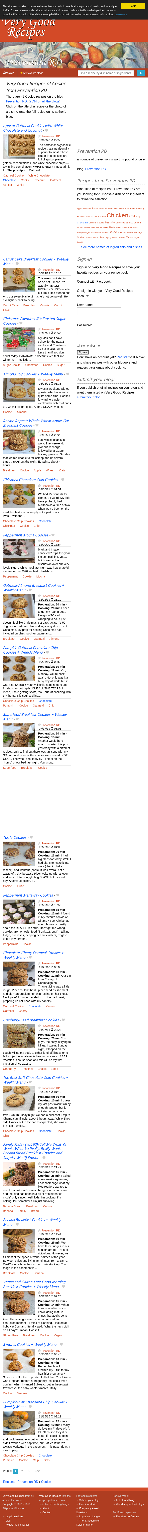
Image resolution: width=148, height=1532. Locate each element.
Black (121, 209)
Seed (54, 1068)
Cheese (102, 216)
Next (37, 1471)
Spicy (108, 238)
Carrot (58, 305)
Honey (125, 223)
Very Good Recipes (13, 1495)
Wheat (50, 470)
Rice (97, 232)
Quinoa (90, 232)
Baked (95, 208)
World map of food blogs (130, 1504)
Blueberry (140, 209)
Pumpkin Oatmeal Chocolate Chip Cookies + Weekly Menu (30, 650)
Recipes (8, 73)
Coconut (40, 180)
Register (123, 357)
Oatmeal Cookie (13, 175)
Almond (22, 412)
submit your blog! (89, 397)
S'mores (22, 1393)
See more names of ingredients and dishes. (112, 247)
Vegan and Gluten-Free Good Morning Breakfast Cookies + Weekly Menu (34, 1284)
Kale (131, 223)
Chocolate (9, 180)
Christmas (31, 365)
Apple (37, 470)
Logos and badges (89, 1516)
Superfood (9, 767)
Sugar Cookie (11, 365)
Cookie (25, 180)
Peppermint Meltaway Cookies (28, 896)
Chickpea (9, 525)
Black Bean (130, 209)
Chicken (117, 215)
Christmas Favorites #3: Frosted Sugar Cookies (34, 321)
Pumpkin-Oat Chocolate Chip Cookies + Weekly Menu (35, 1404)
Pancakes (104, 227)
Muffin (80, 227)
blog (8, 1520)
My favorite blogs (31, 72)
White (20, 184)
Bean (110, 208)
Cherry (23, 1010)
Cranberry (9, 1068)
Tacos (129, 237)
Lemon (137, 222)
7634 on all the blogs (44, 101)
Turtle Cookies (14, 838)
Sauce (129, 232)
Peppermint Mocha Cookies (25, 535)
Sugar (60, 365)
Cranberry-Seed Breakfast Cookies (30, 1020)
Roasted (103, 232)
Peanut (119, 227)
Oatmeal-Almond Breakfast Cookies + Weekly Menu (33, 588)
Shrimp (81, 237)
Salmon (122, 232)
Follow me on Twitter (17, 1524)
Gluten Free (10, 1335)
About (45, 1508)
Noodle (87, 227)
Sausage (138, 232)
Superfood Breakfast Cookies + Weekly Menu (34, 717)
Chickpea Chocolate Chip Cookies (30, 480)
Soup (102, 237)
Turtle (20, 886)
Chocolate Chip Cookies (18, 521)
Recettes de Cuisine (127, 1516)
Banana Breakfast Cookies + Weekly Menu (32, 1222)
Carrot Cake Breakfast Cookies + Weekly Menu (35, 261)
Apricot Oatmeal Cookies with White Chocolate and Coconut (33, 128)
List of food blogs (126, 1500)
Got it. (133, 6)
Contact (46, 1512)
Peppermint (10, 576)
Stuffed (115, 238)
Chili (132, 216)
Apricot (7, 184)
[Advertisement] (37, 224)
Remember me (90, 345)
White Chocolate (39, 175)
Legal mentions (14, 1516)
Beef (116, 209)
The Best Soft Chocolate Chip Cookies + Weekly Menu (35, 1080)
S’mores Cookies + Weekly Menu (29, 1345)
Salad (113, 232)
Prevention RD (16, 101)
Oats (62, 470)
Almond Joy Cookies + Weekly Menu (33, 374)
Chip (37, 525)
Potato (136, 227)
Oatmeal (55, 180)
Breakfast (29, 305)
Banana (8, 1211)
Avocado (87, 209)
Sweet (122, 237)
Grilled (119, 223)
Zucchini (81, 242)
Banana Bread (12, 1206)
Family (22, 1211)
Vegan (58, 1335)
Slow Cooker (92, 237)
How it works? (87, 1504)
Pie (131, 227)
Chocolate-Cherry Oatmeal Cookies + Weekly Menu (33, 955)
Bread (35, 1211)
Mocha (40, 576)
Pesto (126, 227)
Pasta (112, 227)
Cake (6, 310)
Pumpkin (8, 705)
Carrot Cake (11, 305)
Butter (89, 217)
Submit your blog (89, 1500)
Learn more (122, 14)
